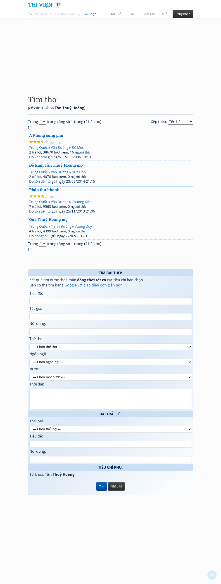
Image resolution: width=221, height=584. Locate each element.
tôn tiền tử (43, 181)
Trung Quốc (38, 147)
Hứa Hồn (79, 172)
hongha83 (42, 236)
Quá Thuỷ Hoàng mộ (48, 219)
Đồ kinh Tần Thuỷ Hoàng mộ (56, 165)
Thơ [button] (131, 14)
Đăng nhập (183, 14)
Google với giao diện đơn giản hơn (93, 285)
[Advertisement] (110, 53)
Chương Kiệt (81, 201)
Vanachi (41, 157)
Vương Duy (83, 226)
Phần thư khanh (44, 189)
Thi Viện (40, 4)
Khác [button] (165, 14)
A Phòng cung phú (46, 135)
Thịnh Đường (61, 226)
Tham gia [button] (148, 14)
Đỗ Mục (78, 147)
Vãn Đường (59, 147)
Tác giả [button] (116, 14)
